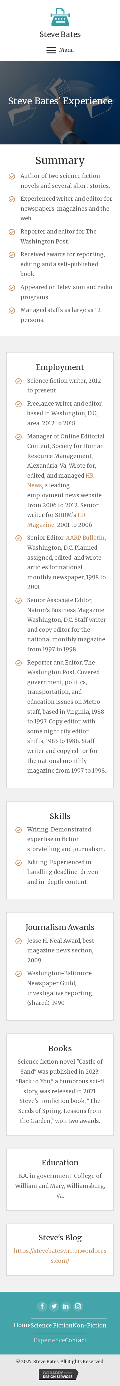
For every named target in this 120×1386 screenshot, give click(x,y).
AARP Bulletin (85, 537)
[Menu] (60, 50)
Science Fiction (52, 1325)
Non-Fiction (90, 1325)
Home (22, 1325)
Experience (49, 1340)
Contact (75, 1340)
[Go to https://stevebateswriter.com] (60, 23)
